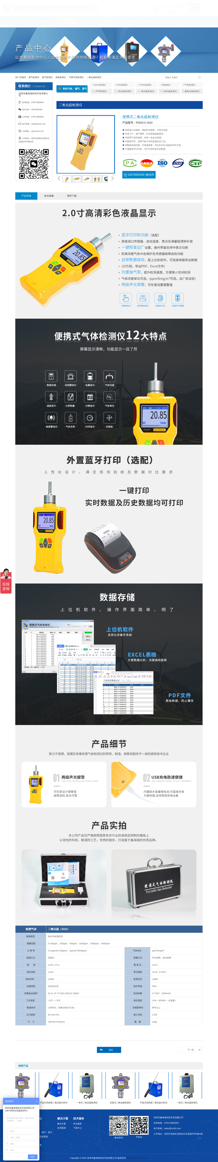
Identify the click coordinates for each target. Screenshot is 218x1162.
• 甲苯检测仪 (189, 85)
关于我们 (46, 22)
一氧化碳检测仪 (94, 77)
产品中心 (67, 22)
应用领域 (88, 22)
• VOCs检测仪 (99, 85)
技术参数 (49, 196)
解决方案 (109, 22)
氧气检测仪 (34, 77)
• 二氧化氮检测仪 (169, 91)
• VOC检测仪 (121, 85)
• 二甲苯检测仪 (99, 91)
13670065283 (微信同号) (139, 175)
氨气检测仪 (47, 77)
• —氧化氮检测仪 (146, 91)
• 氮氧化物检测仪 (191, 91)
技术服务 (129, 22)
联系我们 (150, 22)
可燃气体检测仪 (76, 77)
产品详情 (26, 196)
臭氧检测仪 (60, 77)
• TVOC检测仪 (144, 85)
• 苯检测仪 (165, 85)
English (171, 22)
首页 (25, 22)
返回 (111, 1050)
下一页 (190, 1050)
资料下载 (72, 196)
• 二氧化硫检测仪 (123, 91)
